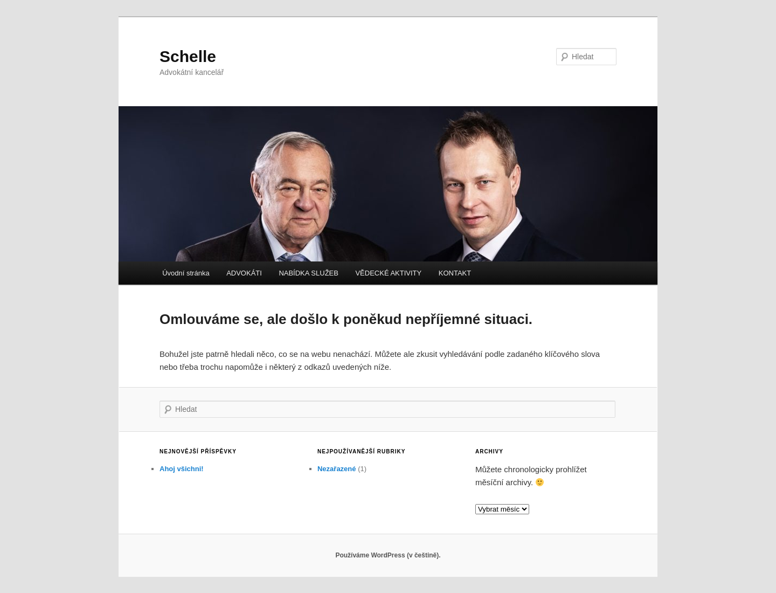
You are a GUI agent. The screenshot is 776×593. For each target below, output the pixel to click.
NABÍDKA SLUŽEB (308, 273)
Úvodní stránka (185, 273)
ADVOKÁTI (244, 273)
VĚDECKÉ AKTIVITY (388, 273)
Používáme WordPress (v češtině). (387, 555)
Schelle (188, 56)
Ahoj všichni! (182, 469)
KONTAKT (455, 273)
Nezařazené (336, 469)
